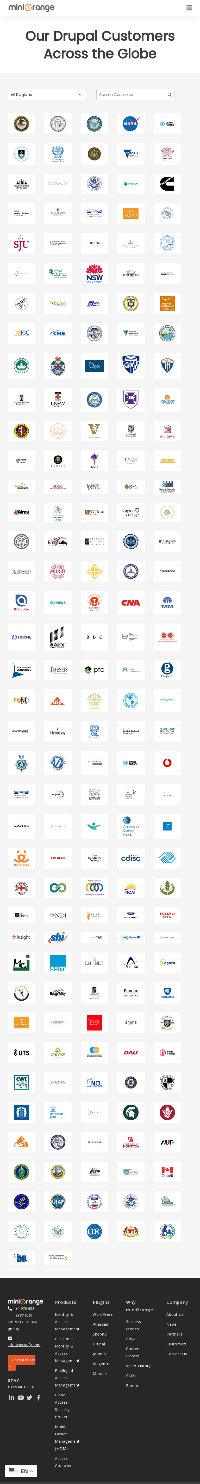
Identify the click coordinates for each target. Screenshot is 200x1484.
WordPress (103, 1314)
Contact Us (176, 1353)
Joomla (99, 1353)
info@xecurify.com (24, 1344)
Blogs (131, 1338)
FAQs (131, 1375)
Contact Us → (21, 1363)
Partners (174, 1334)
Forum (132, 1385)
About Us (175, 1314)
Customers (176, 1344)
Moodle (100, 1373)
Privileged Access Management (67, 1378)
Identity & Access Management (67, 1321)
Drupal (99, 1344)
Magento (101, 1363)
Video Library (138, 1365)
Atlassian (101, 1324)
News (171, 1324)
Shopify (100, 1334)
